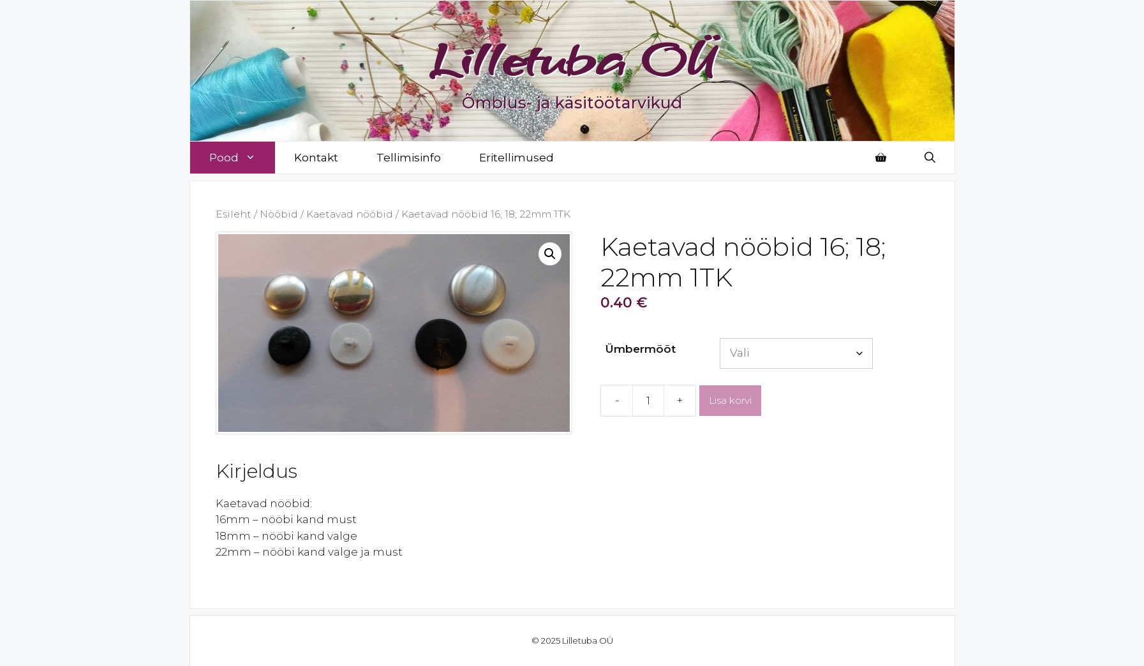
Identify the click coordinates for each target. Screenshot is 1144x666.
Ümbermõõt (640, 349)
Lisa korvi (730, 400)
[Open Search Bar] (930, 158)
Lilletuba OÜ (572, 59)
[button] (550, 253)
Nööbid (279, 214)
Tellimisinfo (408, 157)
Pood (242, 158)
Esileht (233, 214)
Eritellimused (516, 157)
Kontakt (316, 157)
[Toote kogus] (648, 401)
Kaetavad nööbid (349, 214)
